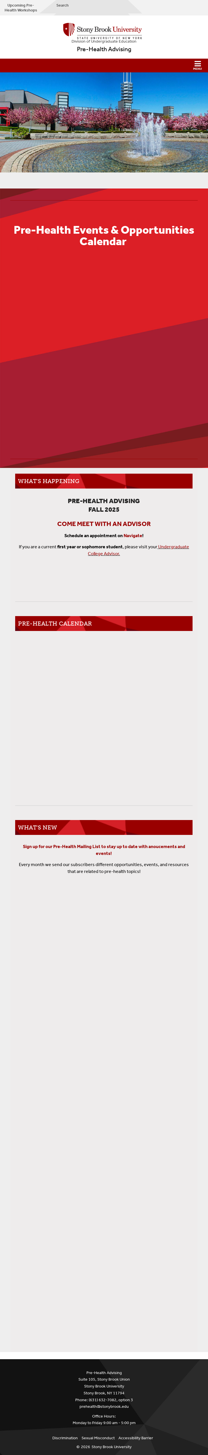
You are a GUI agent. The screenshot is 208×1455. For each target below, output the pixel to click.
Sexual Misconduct (98, 1438)
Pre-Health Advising (104, 49)
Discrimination (65, 1438)
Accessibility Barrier (135, 1438)
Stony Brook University (112, 1446)
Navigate (133, 535)
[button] (104, 65)
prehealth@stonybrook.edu (104, 1406)
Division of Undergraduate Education (104, 41)
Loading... (104, 1098)
